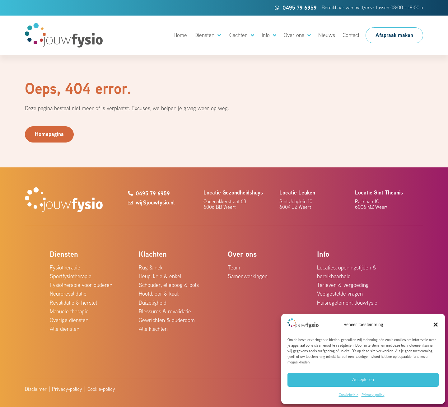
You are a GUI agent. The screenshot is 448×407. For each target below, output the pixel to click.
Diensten (207, 35)
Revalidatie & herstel (73, 302)
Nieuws (326, 35)
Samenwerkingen (248, 276)
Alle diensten (64, 328)
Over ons (297, 35)
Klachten (241, 35)
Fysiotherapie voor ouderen (81, 284)
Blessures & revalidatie (165, 311)
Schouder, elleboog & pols (169, 284)
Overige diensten (69, 320)
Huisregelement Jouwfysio (347, 302)
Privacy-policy (373, 394)
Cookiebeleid (348, 394)
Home (180, 35)
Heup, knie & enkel (160, 276)
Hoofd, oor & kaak (159, 293)
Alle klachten (153, 328)
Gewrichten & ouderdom (167, 320)
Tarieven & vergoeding (343, 284)
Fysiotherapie (65, 267)
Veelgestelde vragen (340, 293)
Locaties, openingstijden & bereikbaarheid (346, 272)
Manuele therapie (69, 311)
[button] (435, 324)
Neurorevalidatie (68, 293)
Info (269, 35)
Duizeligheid (152, 302)
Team (234, 267)
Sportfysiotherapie (70, 276)
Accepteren (363, 379)
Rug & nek (151, 267)
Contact (351, 35)
